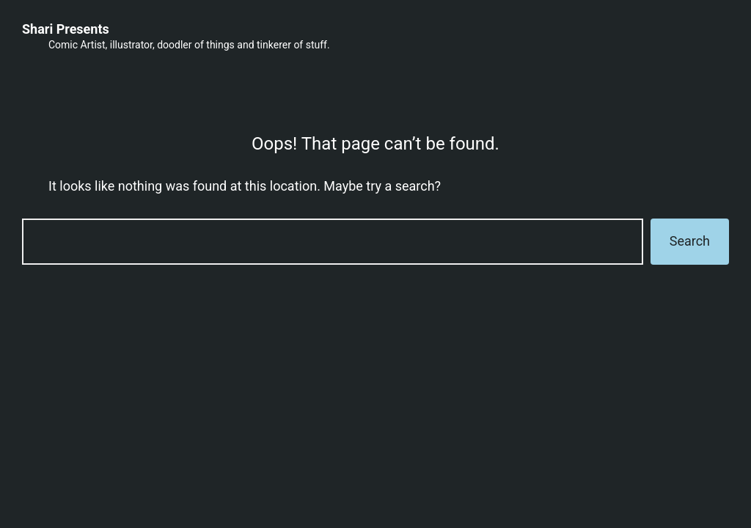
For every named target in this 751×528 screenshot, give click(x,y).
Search (690, 241)
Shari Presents (65, 29)
